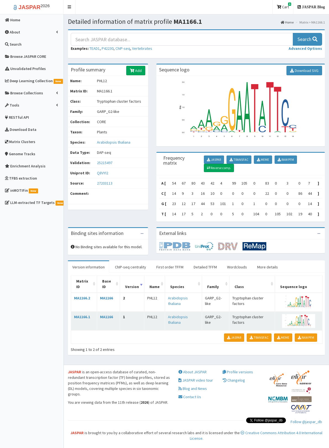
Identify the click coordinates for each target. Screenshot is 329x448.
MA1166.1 (82, 316)
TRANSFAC (239, 159)
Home (287, 22)
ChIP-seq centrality (130, 267)
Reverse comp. (219, 168)
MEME (263, 159)
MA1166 (106, 298)
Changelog (234, 380)
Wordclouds (237, 267)
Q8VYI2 (103, 172)
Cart (284, 5)
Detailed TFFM (205, 267)
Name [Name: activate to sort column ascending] (154, 286)
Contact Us (189, 396)
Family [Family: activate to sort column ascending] (213, 286)
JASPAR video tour (195, 380)
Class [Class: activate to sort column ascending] (239, 286)
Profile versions (238, 371)
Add (136, 70)
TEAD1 (95, 48)
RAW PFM (286, 159)
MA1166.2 (82, 298)
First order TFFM (169, 267)
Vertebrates (142, 48)
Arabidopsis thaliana (113, 142)
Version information (88, 267)
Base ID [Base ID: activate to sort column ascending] (106, 284)
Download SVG (304, 70)
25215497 (104, 162)
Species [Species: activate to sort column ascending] (177, 286)
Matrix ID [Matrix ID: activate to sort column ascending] (82, 284)
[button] (69, 7)
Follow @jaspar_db (306, 421)
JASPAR (214, 159)
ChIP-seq (122, 48)
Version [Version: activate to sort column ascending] (132, 286)
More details (267, 267)
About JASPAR (192, 371)
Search (307, 39)
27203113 (104, 183)
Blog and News (192, 388)
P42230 (108, 48)
